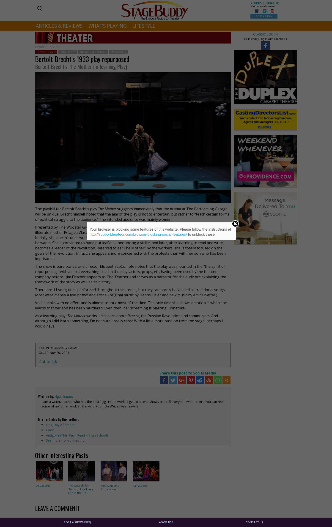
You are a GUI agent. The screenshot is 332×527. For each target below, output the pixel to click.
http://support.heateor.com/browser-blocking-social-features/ (138, 234)
